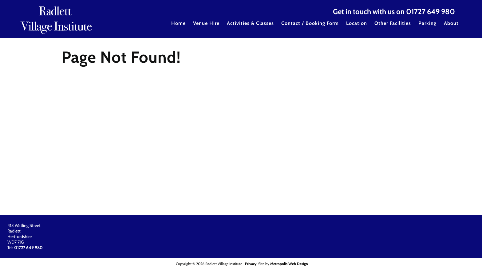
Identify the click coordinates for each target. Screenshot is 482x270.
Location (356, 23)
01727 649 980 (430, 11)
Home (178, 23)
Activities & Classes (250, 23)
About (451, 23)
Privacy (250, 263)
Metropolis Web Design (289, 263)
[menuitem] (178, 27)
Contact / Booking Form (310, 23)
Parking (427, 23)
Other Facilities (392, 23)
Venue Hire (206, 23)
